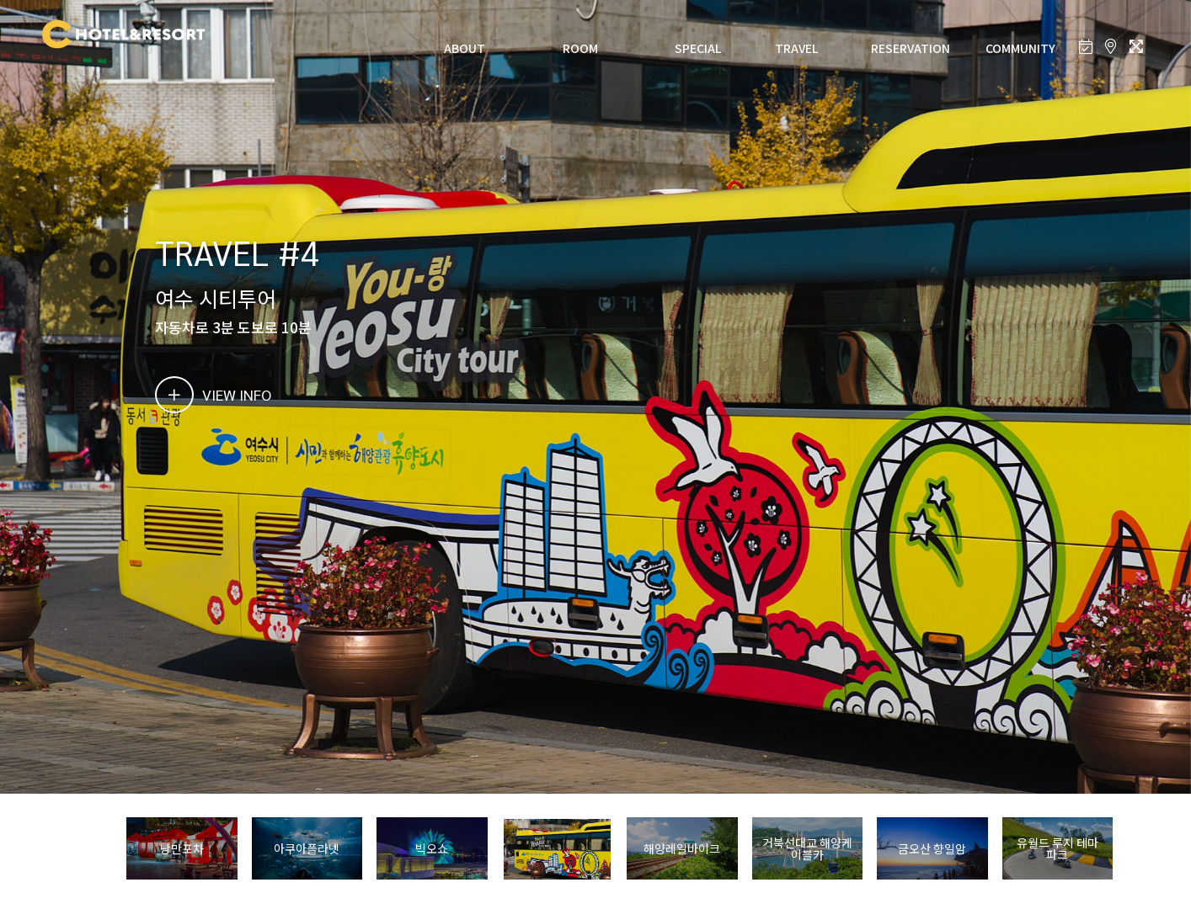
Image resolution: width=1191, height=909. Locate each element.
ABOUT (464, 48)
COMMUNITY (1020, 48)
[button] (1135, 849)
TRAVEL (796, 48)
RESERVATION (910, 48)
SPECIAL (698, 48)
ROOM (580, 48)
